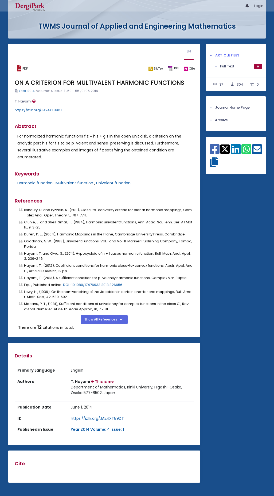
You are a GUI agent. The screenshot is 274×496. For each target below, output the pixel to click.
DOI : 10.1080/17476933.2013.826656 (92, 284)
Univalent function (113, 183)
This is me (102, 381)
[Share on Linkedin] (236, 152)
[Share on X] (225, 148)
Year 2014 (27, 91)
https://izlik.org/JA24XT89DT (38, 110)
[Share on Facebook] (215, 152)
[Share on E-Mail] (257, 152)
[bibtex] (156, 68)
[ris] (173, 68)
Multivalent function (74, 183)
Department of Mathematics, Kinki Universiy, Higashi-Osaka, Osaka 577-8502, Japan (126, 389)
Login (258, 5)
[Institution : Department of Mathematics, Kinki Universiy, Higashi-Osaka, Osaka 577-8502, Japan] (131, 390)
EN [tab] (188, 51)
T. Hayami (25, 101)
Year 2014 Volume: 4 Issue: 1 (97, 429)
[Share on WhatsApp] (246, 152)
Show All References (101, 319)
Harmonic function (35, 183)
